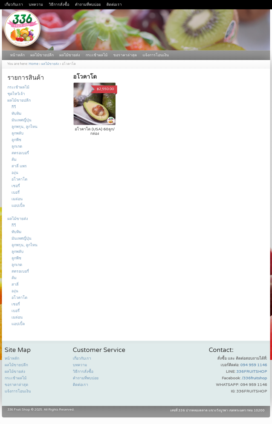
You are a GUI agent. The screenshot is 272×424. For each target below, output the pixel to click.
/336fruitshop (254, 378)
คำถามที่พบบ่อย (88, 4)
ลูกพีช (16, 139)
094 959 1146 (253, 365)
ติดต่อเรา (114, 4)
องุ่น (14, 172)
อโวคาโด (19, 179)
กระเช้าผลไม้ (97, 55)
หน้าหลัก (17, 55)
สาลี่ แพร (19, 166)
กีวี (13, 107)
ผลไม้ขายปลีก (42, 55)
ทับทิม (16, 113)
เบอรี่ (15, 192)
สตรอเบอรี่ (20, 153)
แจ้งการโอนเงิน (156, 55)
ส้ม (13, 159)
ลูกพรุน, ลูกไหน (24, 126)
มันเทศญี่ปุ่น (21, 120)
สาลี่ (15, 284)
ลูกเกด (16, 146)
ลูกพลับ (17, 133)
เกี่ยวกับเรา (14, 4)
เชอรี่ (15, 186)
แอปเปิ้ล (18, 205)
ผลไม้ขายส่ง (69, 55)
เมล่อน (17, 199)
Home (33, 64)
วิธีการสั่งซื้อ (59, 4)
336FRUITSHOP (251, 371)
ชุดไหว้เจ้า (16, 93)
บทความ (36, 4)
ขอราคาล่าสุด (125, 55)
